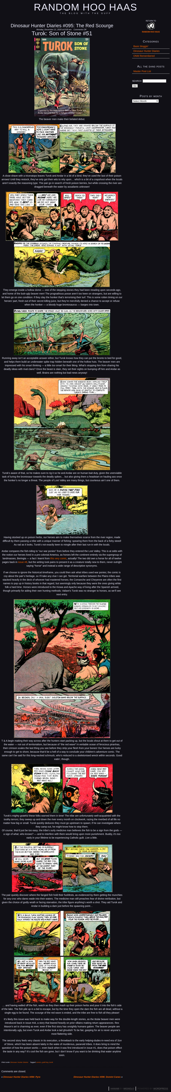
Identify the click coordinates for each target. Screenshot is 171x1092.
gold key (45, 1062)
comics (38, 1062)
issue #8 (22, 562)
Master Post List (142, 71)
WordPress (160, 1088)
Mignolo (129, 1088)
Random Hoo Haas (85, 7)
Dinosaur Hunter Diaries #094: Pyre (21, 1077)
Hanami (115, 1088)
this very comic (58, 558)
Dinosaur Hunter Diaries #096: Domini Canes (97, 1077)
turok (51, 1062)
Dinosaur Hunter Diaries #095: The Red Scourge (62, 25)
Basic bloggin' (140, 46)
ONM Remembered (144, 55)
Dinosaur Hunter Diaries (19, 1062)
